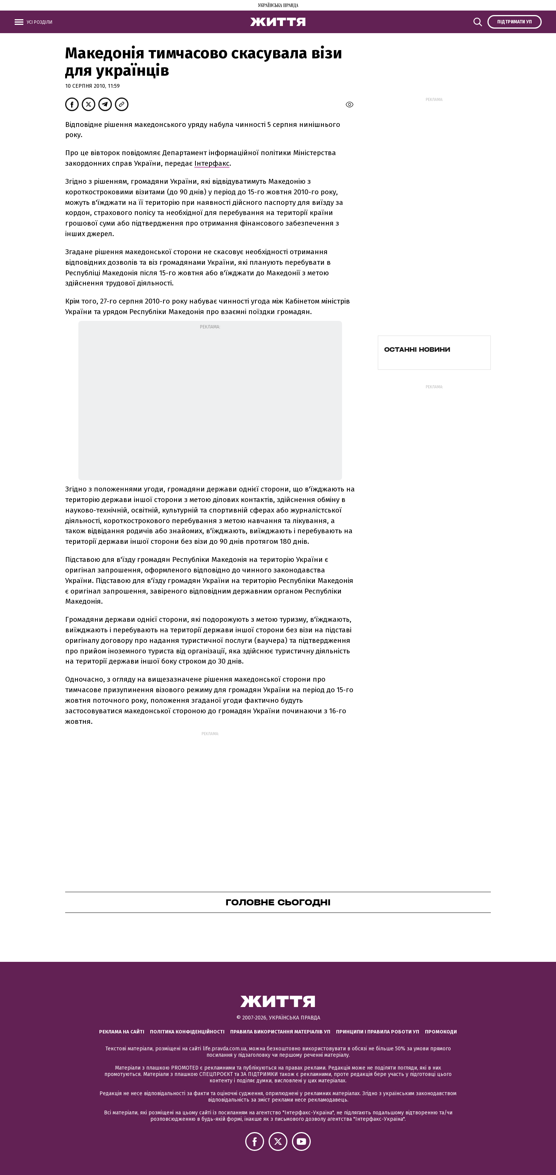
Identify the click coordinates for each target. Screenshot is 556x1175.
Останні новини (417, 349)
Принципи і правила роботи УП (377, 1032)
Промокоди (441, 1032)
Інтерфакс (211, 163)
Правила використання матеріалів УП (280, 1032)
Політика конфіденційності (187, 1032)
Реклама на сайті (121, 1032)
